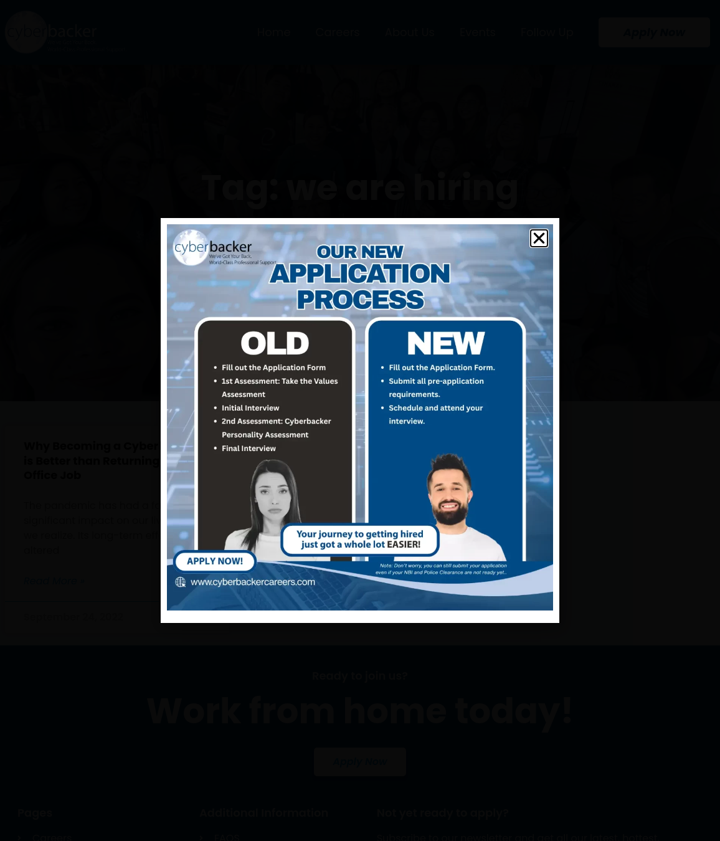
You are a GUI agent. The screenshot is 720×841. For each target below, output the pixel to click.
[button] (539, 238)
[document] (360, 420)
